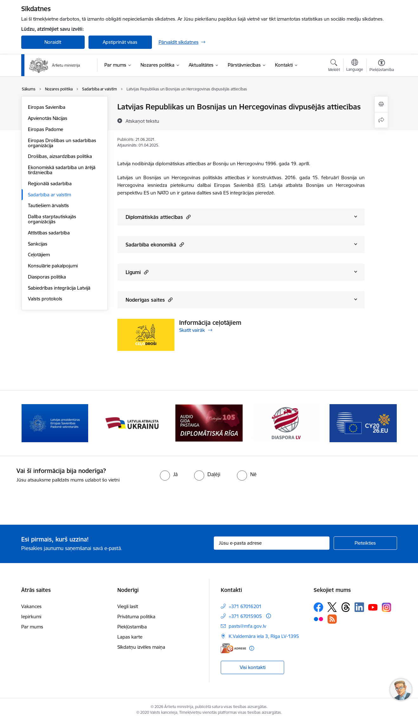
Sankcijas (37, 244)
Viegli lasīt (127, 606)
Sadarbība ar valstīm (49, 195)
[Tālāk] (382, 423)
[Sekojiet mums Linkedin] (359, 607)
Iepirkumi (31, 617)
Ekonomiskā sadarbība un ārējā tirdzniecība (61, 169)
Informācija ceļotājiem (210, 322)
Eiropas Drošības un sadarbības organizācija (62, 142)
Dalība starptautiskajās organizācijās (52, 219)
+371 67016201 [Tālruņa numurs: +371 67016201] (245, 606)
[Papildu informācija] (268, 616)
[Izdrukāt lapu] (381, 104)
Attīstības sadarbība (49, 233)
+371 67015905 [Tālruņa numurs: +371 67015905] (245, 616)
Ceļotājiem (39, 255)
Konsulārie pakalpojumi (53, 266)
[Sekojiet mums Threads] (345, 607)
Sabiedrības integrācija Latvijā (59, 288)
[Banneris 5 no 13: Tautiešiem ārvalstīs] (286, 423)
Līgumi (137, 272)
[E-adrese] (233, 648)
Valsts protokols (45, 299)
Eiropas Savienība (46, 107)
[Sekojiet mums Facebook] (318, 607)
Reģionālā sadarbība (50, 183)
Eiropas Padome (45, 129)
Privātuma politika (136, 617)
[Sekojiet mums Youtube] (373, 607)
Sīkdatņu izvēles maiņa (141, 647)
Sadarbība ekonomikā (155, 244)
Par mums (32, 627)
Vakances (31, 606)
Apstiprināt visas (120, 42)
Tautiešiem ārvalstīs (48, 205)
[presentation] (53, 501)
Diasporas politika (47, 277)
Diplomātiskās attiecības (158, 216)
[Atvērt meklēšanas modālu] (334, 66)
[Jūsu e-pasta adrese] (272, 543)
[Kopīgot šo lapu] (381, 120)
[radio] (169, 474)
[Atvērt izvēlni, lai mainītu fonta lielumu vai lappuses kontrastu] (381, 66)
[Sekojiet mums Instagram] (386, 607)
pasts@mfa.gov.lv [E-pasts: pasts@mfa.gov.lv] (247, 626)
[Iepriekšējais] (35, 423)
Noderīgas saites (149, 299)
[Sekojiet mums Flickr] (318, 619)
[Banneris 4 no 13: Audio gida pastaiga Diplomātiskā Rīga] (209, 423)
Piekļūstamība (132, 627)
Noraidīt (52, 42)
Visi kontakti (252, 667)
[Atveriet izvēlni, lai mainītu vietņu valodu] (354, 66)
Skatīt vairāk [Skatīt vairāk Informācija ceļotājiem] (192, 330)
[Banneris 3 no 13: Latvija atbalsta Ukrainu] (131, 423)
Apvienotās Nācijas (47, 118)
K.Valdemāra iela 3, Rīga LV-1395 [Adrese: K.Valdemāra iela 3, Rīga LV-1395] (264, 636)
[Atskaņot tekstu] (142, 121)
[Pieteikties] (365, 543)
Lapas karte (129, 637)
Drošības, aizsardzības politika (60, 156)
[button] (188, 216)
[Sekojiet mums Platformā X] (332, 607)
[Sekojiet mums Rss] (332, 619)
